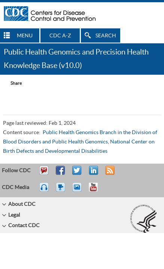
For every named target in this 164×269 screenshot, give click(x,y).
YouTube (97, 190)
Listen (44, 190)
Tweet (77, 174)
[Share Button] (12, 83)
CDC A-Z (60, 35)
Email (43, 174)
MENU (25, 35)
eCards (78, 190)
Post (92, 174)
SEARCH (105, 35)
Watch (61, 190)
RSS (109, 174)
